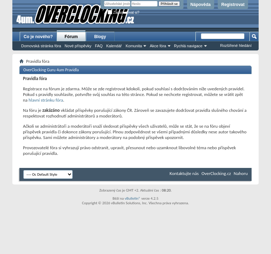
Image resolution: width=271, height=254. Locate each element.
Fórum (71, 36)
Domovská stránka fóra (41, 46)
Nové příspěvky (78, 46)
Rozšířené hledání (236, 45)
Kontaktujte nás (184, 173)
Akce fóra (158, 46)
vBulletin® (132, 198)
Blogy (100, 36)
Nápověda (201, 4)
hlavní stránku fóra (46, 100)
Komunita (134, 46)
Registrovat (233, 4)
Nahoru (241, 173)
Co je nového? (38, 36)
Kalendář (114, 46)
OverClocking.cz (216, 173)
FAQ (99, 46)
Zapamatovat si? (123, 12)
